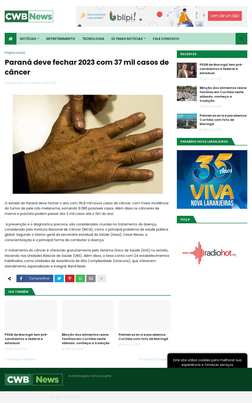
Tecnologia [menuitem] (93, 38)
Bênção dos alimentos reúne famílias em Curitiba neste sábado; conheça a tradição (86, 339)
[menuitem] (10, 39)
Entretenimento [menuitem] (60, 38)
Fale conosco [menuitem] (166, 38)
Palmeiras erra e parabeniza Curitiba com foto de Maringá (143, 337)
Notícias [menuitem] (28, 38)
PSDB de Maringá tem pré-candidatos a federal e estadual (26, 339)
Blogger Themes (35, 397)
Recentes (188, 54)
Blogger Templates (65, 397)
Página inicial (15, 52)
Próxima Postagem (154, 359)
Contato (219, 397)
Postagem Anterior (21, 359)
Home (176, 397)
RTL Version (238, 397)
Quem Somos (196, 397)
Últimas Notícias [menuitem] (127, 38)
